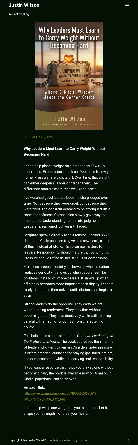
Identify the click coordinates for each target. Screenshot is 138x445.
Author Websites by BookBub (71, 440)
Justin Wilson (24, 5)
